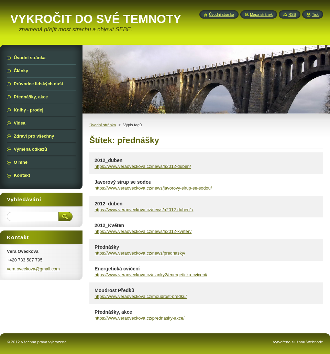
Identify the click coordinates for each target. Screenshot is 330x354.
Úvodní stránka (102, 125)
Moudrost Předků (114, 290)
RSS (292, 14)
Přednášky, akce (113, 312)
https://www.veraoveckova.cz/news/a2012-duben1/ (144, 209)
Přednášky (107, 247)
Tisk (315, 14)
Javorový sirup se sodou (123, 182)
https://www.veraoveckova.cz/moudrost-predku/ (141, 296)
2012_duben (108, 160)
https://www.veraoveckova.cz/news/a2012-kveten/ (143, 231)
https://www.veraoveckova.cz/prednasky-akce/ (140, 318)
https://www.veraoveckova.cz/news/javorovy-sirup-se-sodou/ (153, 188)
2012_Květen (109, 225)
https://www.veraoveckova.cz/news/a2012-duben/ (143, 166)
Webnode (314, 342)
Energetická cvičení (117, 268)
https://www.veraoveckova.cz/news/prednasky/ (140, 253)
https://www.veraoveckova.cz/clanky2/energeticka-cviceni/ (151, 274)
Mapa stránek (261, 14)
